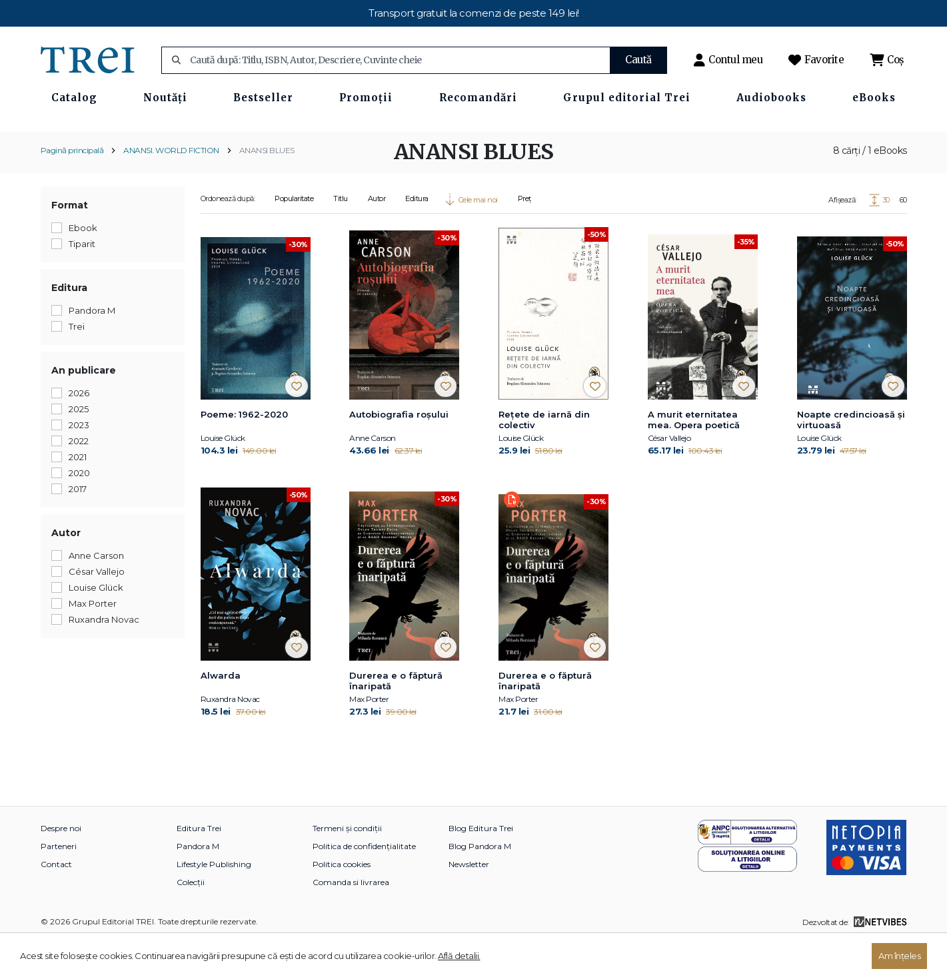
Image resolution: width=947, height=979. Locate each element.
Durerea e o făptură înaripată (396, 719)
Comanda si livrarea (351, 921)
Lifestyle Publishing (214, 903)
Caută (638, 59)
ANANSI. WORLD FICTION (171, 188)
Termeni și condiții (347, 867)
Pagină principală (72, 188)
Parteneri (59, 885)
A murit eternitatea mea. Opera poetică (694, 457)
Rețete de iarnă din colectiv (544, 457)
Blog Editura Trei (481, 867)
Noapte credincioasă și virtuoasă (851, 457)
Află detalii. (459, 955)
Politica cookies (342, 903)
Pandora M (198, 885)
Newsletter (469, 903)
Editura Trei (199, 867)
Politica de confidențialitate (364, 885)
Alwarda (221, 714)
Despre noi (61, 867)
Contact (56, 903)
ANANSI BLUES (267, 188)
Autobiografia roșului (399, 452)
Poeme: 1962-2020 (244, 452)
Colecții (191, 921)
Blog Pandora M (480, 885)
